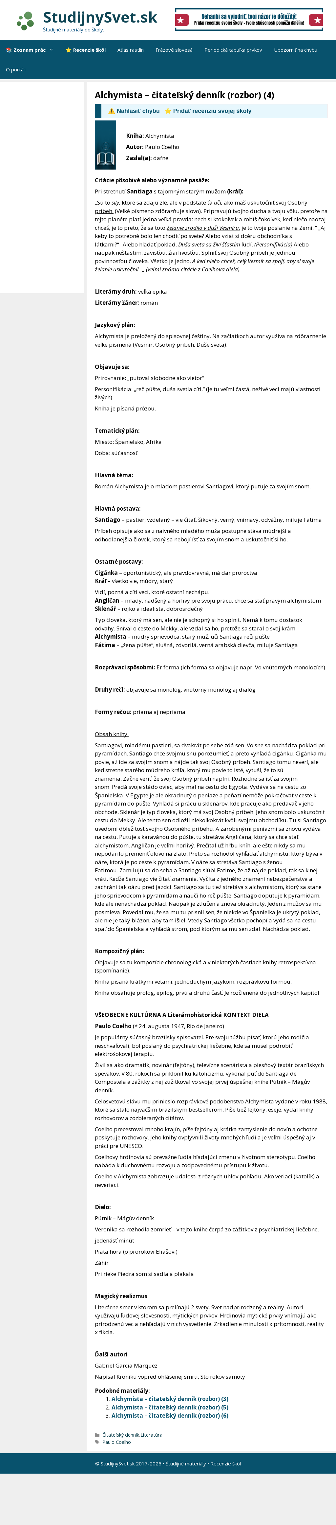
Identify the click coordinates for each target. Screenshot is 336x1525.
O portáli (16, 69)
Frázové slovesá (174, 49)
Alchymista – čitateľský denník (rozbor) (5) (170, 1407)
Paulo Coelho (116, 1442)
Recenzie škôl (225, 1463)
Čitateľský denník (120, 1435)
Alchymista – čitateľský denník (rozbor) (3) (170, 1399)
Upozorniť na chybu (295, 49)
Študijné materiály (186, 1463)
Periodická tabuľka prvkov (233, 49)
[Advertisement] (44, 187)
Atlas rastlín (130, 49)
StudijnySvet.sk (100, 17)
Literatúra (151, 1435)
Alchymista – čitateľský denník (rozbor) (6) (170, 1415)
